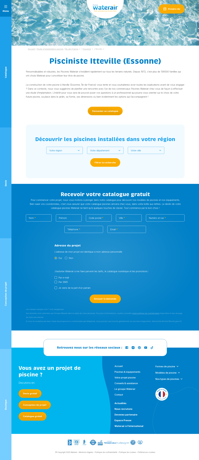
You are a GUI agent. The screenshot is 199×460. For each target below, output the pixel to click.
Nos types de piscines (167, 381)
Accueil (119, 368)
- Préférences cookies (146, 453)
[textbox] (62, 150)
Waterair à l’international (129, 428)
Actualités (120, 406)
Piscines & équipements (127, 374)
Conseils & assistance (126, 386)
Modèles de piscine (166, 375)
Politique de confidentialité (106, 453)
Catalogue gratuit (32, 416)
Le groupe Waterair (125, 391)
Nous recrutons (123, 411)
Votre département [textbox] (99, 150)
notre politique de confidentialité (146, 316)
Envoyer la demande (105, 302)
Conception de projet (34, 405)
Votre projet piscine (125, 380)
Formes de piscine (165, 369)
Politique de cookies (127, 453)
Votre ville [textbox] (136, 150)
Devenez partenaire (126, 417)
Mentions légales (86, 453)
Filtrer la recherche (105, 162)
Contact (119, 397)
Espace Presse (123, 423)
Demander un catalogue (105, 111)
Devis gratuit (30, 393)
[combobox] (64, 150)
